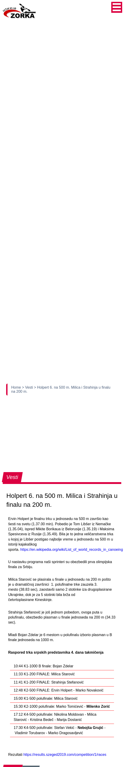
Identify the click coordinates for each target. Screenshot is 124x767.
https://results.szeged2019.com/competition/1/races (64, 755)
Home (16, 387)
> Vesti (28, 387)
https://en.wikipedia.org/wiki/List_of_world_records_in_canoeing (71, 549)
